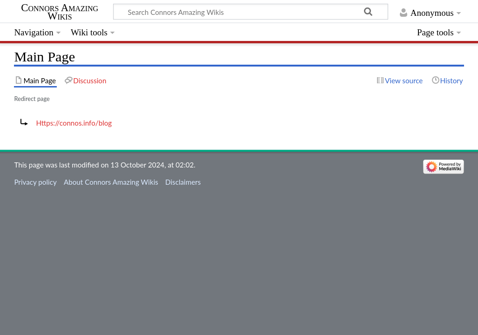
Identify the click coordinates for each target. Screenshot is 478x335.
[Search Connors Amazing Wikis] (251, 11)
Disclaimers (183, 182)
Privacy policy (35, 182)
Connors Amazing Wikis (59, 12)
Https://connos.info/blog (74, 123)
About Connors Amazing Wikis (111, 182)
